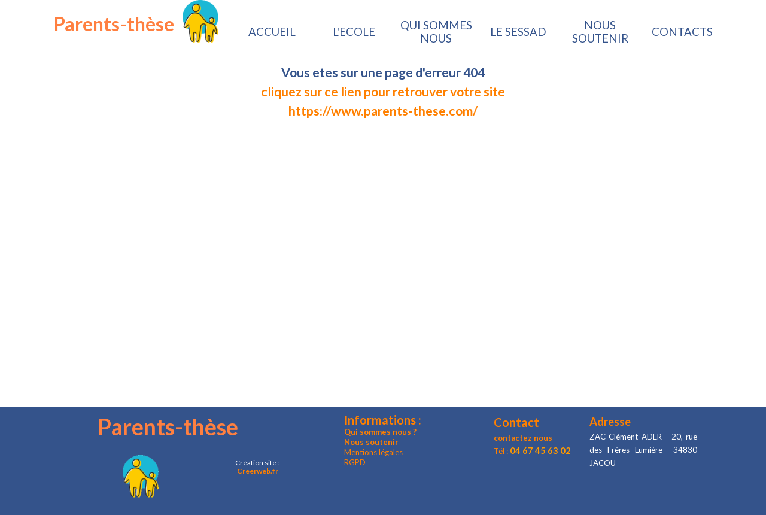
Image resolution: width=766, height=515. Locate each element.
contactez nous (523, 438)
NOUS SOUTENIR (600, 32)
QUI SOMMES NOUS (436, 32)
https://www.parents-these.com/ (383, 111)
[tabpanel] (383, 91)
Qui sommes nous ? (380, 432)
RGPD (355, 462)
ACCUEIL (272, 31)
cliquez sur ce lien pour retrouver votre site (383, 91)
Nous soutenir (371, 442)
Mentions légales (373, 452)
